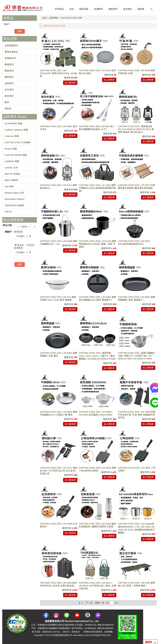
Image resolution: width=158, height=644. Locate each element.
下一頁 (89, 602)
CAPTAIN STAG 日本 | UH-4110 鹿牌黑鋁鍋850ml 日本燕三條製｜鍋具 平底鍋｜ (97, 244)
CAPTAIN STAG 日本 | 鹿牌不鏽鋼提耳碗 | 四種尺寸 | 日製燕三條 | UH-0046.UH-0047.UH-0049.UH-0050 (136, 356)
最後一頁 (99, 602)
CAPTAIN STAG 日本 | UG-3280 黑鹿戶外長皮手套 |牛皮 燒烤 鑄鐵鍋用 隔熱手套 (136, 415)
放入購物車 (70, 82)
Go (116, 602)
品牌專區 (53, 17)
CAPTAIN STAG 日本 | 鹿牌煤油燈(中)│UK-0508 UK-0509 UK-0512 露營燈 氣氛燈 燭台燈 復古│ (136, 129)
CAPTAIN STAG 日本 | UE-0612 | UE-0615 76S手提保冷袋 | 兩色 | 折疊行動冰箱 (97, 585)
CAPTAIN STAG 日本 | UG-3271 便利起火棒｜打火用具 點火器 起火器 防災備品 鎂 (58, 470)
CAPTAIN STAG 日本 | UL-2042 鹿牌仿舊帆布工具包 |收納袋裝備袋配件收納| (97, 188)
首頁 (44, 17)
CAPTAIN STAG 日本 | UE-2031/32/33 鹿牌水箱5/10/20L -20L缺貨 (58, 73)
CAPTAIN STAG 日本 (71, 17)
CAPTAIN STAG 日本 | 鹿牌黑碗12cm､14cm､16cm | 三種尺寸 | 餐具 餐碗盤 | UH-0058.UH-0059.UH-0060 (97, 356)
